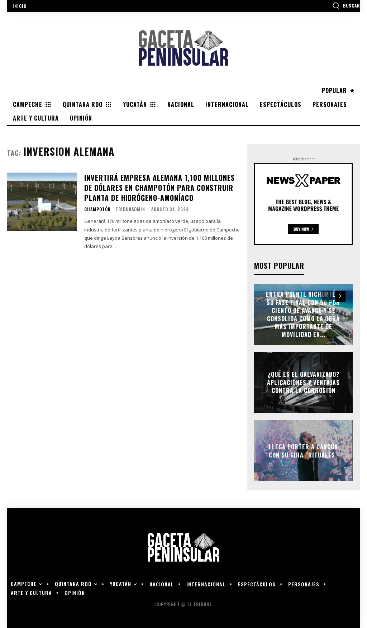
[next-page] (340, 296)
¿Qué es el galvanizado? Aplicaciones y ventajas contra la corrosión (303, 382)
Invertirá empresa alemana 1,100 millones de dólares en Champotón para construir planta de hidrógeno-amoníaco (158, 186)
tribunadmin (130, 206)
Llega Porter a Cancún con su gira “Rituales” (303, 450)
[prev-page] (327, 296)
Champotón (97, 206)
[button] (346, 5)
